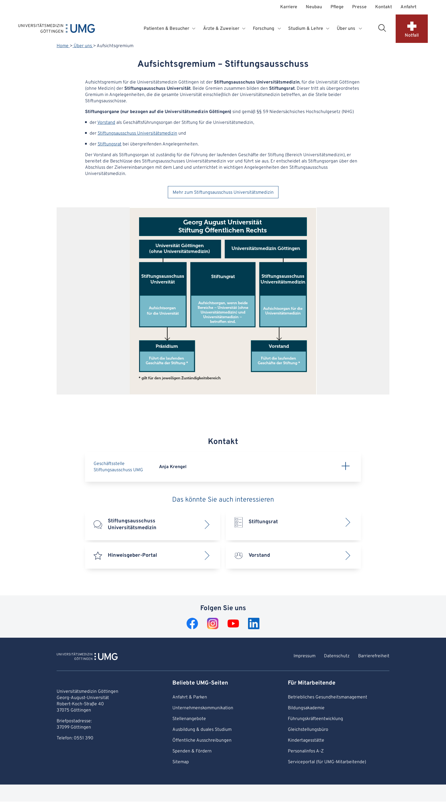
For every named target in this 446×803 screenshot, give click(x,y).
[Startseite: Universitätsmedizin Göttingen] (56, 29)
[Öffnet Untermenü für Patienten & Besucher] (194, 28)
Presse (359, 7)
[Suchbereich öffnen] (382, 28)
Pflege (337, 7)
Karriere (289, 7)
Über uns (83, 46)
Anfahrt (408, 7)
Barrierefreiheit (373, 656)
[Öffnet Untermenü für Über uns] (360, 28)
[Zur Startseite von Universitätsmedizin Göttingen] (87, 657)
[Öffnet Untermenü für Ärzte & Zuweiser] (244, 28)
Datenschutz (337, 656)
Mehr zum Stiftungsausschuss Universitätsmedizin (223, 192)
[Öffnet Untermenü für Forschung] (279, 28)
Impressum (304, 656)
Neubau (314, 7)
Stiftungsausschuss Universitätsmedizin (137, 133)
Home (63, 46)
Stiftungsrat (109, 144)
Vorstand (106, 123)
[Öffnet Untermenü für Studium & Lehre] (328, 28)
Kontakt (383, 7)
